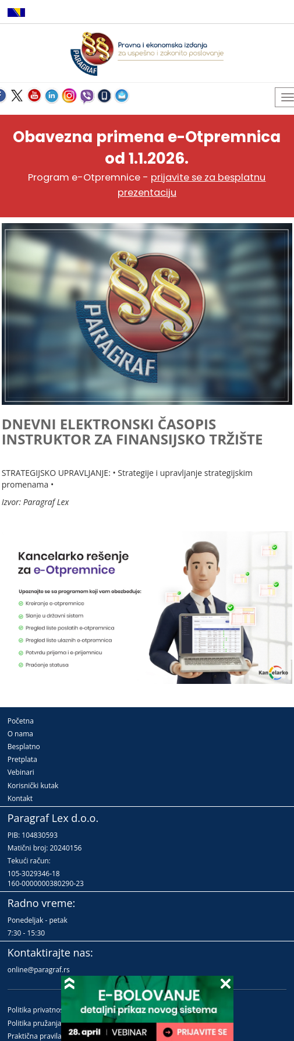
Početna (21, 721)
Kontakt (20, 798)
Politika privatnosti (38, 1010)
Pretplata (22, 759)
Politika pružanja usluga (46, 1023)
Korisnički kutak (33, 786)
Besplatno (24, 746)
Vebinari (21, 772)
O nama (20, 734)
